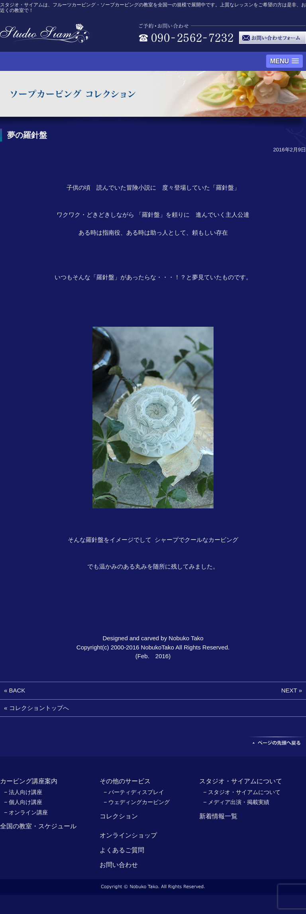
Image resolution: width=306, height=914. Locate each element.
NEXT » (291, 690)
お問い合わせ (119, 864)
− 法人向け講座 (23, 792)
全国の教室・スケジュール (38, 826)
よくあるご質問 (122, 850)
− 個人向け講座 (23, 802)
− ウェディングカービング (137, 802)
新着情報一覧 (218, 816)
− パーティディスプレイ (134, 792)
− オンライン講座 (26, 812)
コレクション (119, 816)
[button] (284, 61)
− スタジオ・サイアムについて (241, 792)
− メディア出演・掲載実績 (236, 802)
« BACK (14, 690)
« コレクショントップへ (36, 707)
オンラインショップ (128, 835)
